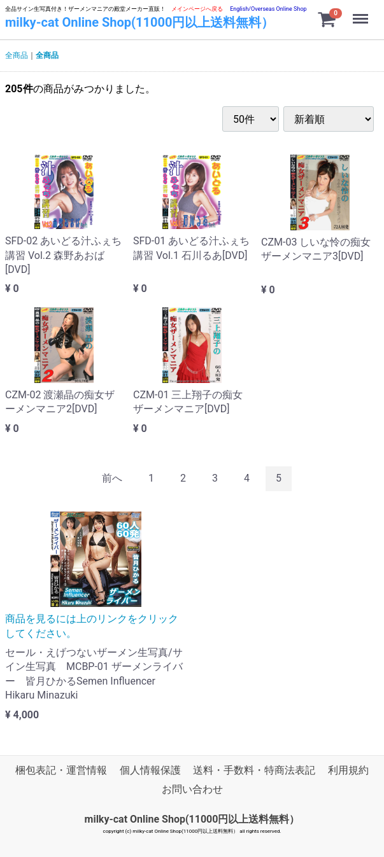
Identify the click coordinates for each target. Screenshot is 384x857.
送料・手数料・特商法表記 (254, 770)
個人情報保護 (150, 770)
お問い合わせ (192, 789)
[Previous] (112, 478)
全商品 (16, 55)
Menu (361, 13)
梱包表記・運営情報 (61, 770)
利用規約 (348, 770)
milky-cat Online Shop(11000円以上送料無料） (139, 22)
